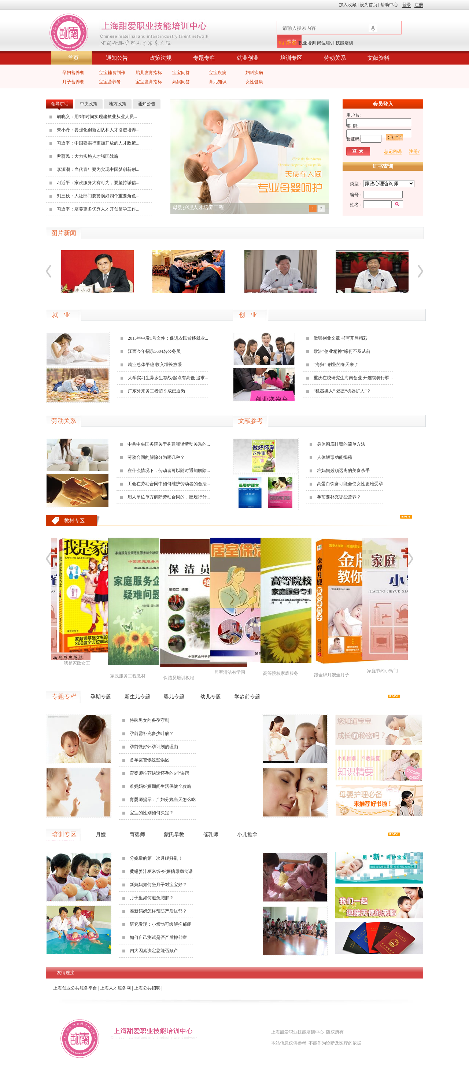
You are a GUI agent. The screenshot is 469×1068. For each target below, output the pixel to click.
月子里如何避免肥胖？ (152, 897)
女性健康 (254, 81)
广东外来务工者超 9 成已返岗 (156, 391)
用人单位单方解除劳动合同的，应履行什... (169, 497)
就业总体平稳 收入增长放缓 (155, 364)
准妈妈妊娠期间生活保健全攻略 (160, 786)
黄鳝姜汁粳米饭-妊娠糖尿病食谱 (161, 871)
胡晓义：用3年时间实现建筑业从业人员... (97, 116)
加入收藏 (348, 4)
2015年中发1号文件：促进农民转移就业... (168, 338)
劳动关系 (335, 58)
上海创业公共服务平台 (75, 988)
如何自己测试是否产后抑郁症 (158, 937)
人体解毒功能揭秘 (334, 457)
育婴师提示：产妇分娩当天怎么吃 (163, 799)
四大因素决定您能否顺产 (154, 950)
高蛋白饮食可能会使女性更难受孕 (350, 483)
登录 (406, 4)
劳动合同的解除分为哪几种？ (156, 457)
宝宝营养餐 (110, 81)
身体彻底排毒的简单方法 (341, 444)
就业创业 (248, 58)
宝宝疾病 (217, 72)
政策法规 (160, 58)
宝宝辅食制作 (112, 72)
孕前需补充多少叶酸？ (152, 733)
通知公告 (117, 58)
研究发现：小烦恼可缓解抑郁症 (160, 924)
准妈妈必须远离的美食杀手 (343, 470)
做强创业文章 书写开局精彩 (341, 338)
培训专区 (291, 58)
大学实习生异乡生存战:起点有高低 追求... (168, 377)
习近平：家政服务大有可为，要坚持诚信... (98, 182)
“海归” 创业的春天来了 (336, 364)
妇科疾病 (254, 72)
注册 (418, 4)
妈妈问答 (181, 81)
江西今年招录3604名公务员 (154, 351)
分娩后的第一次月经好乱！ (156, 858)
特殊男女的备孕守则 (149, 720)
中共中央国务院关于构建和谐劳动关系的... (169, 444)
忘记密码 (393, 151)
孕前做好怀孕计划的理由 (154, 746)
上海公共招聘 (147, 988)
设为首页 (368, 4)
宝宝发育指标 (149, 81)
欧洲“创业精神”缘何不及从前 (342, 351)
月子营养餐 (73, 81)
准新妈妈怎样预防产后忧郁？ (158, 911)
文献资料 (378, 58)
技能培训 (344, 42)
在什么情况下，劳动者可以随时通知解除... (169, 470)
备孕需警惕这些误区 (149, 759)
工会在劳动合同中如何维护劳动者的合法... (169, 483)
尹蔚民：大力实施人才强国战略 (87, 156)
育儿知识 (217, 81)
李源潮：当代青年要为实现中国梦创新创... (98, 169)
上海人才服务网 (115, 988)
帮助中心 (389, 4)
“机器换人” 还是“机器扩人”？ (342, 391)
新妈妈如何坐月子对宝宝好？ (158, 884)
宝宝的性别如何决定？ (152, 812)
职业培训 (307, 42)
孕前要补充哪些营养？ (339, 497)
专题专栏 (204, 58)
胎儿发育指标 (149, 72)
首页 (73, 58)
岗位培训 (326, 42)
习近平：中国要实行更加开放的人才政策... (98, 143)
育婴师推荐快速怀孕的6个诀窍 (159, 773)
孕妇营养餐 (73, 72)
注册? (414, 151)
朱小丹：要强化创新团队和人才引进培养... (98, 129)
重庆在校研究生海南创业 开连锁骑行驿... (353, 377)
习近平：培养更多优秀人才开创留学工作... (98, 209)
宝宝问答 (181, 72)
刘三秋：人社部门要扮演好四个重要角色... (98, 195)
